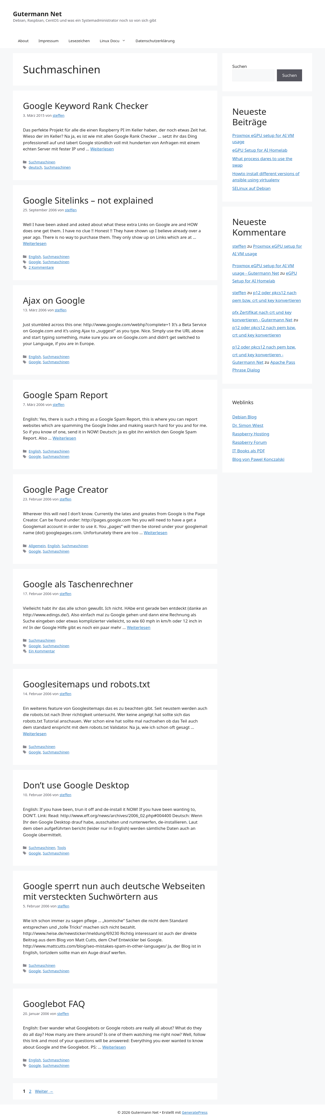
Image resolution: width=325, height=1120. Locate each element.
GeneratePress (195, 1112)
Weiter (44, 1091)
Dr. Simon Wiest (247, 425)
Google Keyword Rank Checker (85, 106)
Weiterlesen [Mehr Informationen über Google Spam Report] (64, 438)
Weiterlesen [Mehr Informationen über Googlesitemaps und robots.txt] (34, 734)
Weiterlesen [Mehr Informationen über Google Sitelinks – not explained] (34, 243)
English (35, 256)
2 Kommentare (41, 267)
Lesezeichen (79, 40)
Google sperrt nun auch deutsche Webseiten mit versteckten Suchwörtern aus (114, 891)
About (23, 40)
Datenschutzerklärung (155, 40)
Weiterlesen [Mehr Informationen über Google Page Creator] (155, 532)
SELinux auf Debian (251, 188)
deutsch (35, 167)
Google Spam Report (65, 395)
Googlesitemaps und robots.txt (86, 684)
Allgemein (37, 545)
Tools (61, 847)
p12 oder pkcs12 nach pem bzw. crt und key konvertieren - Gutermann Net (264, 354)
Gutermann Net (37, 13)
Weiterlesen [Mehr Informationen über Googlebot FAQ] (114, 1047)
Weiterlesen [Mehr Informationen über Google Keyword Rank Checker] (102, 149)
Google (35, 261)
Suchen (239, 66)
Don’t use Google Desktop (76, 785)
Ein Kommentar (42, 651)
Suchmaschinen (42, 162)
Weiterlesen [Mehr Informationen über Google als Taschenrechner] (138, 627)
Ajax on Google (54, 300)
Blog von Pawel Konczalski (258, 459)
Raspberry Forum (249, 442)
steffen (239, 246)
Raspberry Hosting (250, 434)
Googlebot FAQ (54, 1003)
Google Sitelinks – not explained (88, 200)
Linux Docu (115, 40)
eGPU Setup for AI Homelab (259, 150)
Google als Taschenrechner (78, 584)
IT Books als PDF (248, 451)
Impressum (49, 40)
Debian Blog (244, 417)
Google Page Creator (65, 489)
